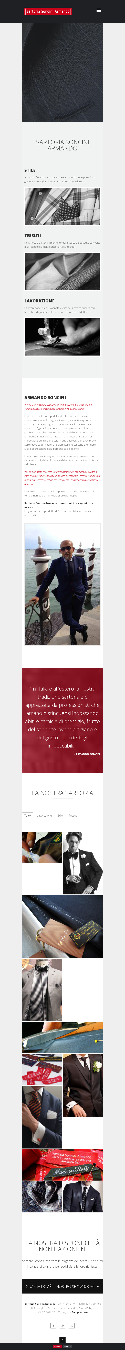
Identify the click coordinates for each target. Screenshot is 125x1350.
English (67, 1346)
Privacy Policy (85, 1308)
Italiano (57, 1346)
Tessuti (73, 815)
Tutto (27, 815)
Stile (60, 815)
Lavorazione (44, 815)
